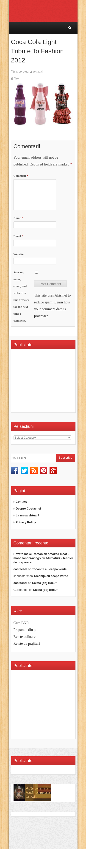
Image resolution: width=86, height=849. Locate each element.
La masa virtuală (27, 515)
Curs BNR (21, 623)
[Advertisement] (50, 382)
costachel (38, 71)
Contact (21, 501)
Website (19, 254)
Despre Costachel (28, 508)
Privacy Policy (26, 522)
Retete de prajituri (27, 643)
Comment (21, 175)
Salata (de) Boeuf (44, 583)
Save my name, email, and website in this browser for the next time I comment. (21, 296)
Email (18, 236)
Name (18, 218)
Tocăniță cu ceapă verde (49, 569)
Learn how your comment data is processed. (52, 309)
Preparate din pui (26, 630)
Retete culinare (25, 637)
